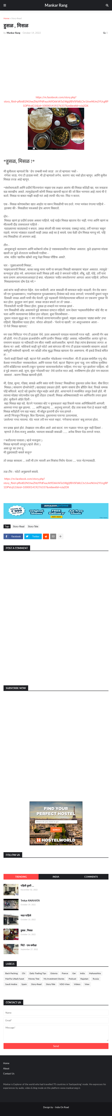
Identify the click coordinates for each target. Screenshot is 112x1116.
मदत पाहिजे (26, 915)
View (87, 984)
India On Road (62, 1107)
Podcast (72, 978)
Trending (21, 876)
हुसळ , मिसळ (27, 930)
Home (6, 18)
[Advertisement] (56, 63)
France (65, 973)
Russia (96, 978)
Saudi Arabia (11, 984)
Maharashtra (95, 973)
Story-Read (16, 18)
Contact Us (8, 1073)
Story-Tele (33, 526)
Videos (77, 984)
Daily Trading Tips (38, 973)
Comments (91, 876)
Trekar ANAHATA (30, 900)
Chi (23, 973)
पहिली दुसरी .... (27, 885)
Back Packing (11, 973)
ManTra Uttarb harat (14, 978)
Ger (74, 973)
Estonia (54, 973)
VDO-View (65, 984)
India (56, 876)
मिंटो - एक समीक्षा (29, 945)
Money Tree (33, 978)
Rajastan (84, 978)
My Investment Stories (54, 978)
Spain (24, 984)
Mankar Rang (56, 5)
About (6, 1068)
